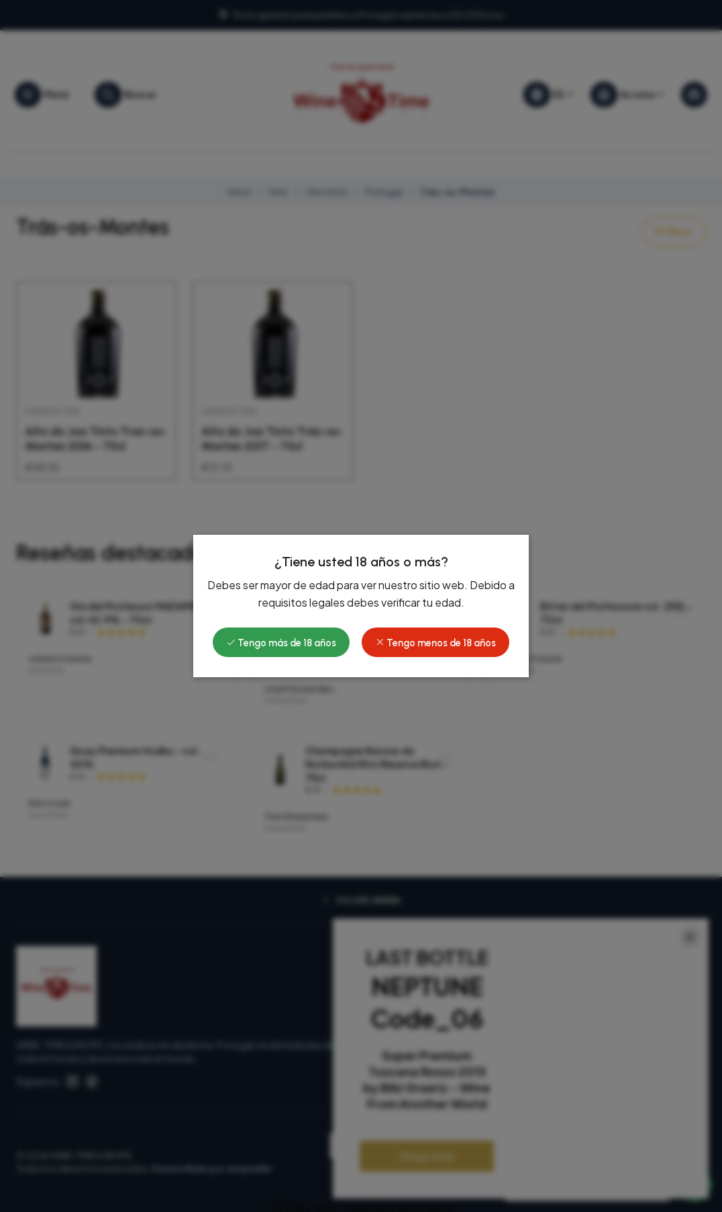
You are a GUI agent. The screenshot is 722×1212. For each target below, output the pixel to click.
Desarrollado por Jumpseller (212, 1168)
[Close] (690, 937)
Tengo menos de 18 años (435, 488)
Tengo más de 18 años (281, 488)
